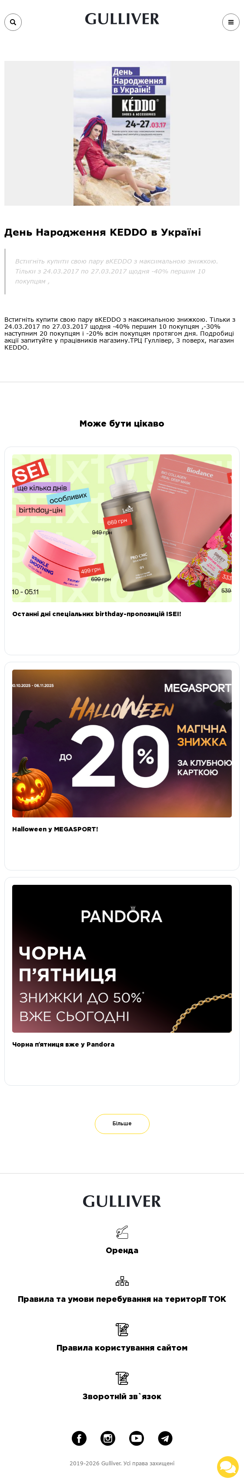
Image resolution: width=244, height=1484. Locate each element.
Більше (122, 1123)
